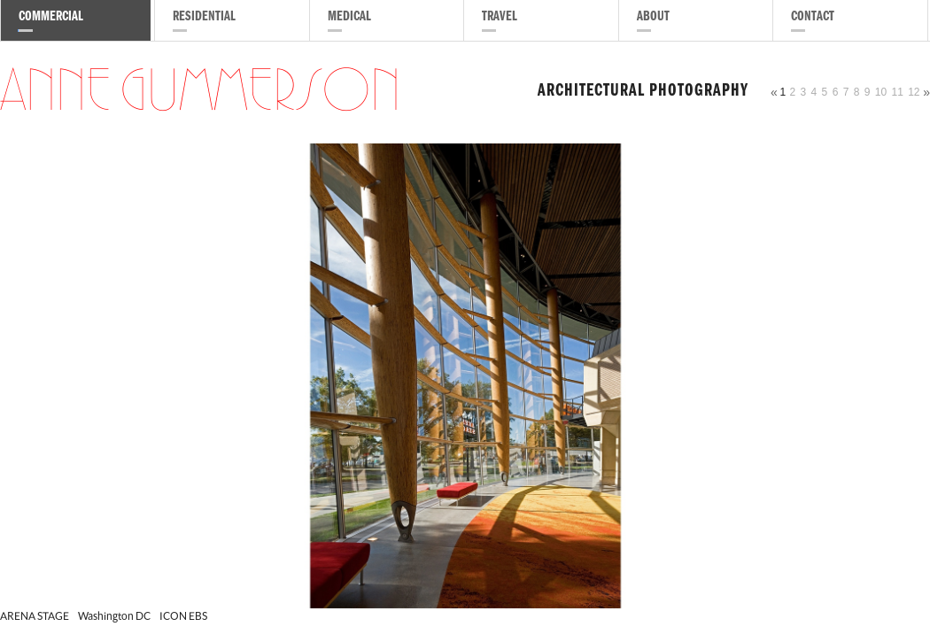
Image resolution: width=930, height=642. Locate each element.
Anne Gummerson (200, 92)
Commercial (51, 18)
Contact (812, 18)
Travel (499, 18)
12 (913, 92)
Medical (349, 18)
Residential (204, 18)
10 (881, 92)
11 (897, 92)
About (653, 18)
